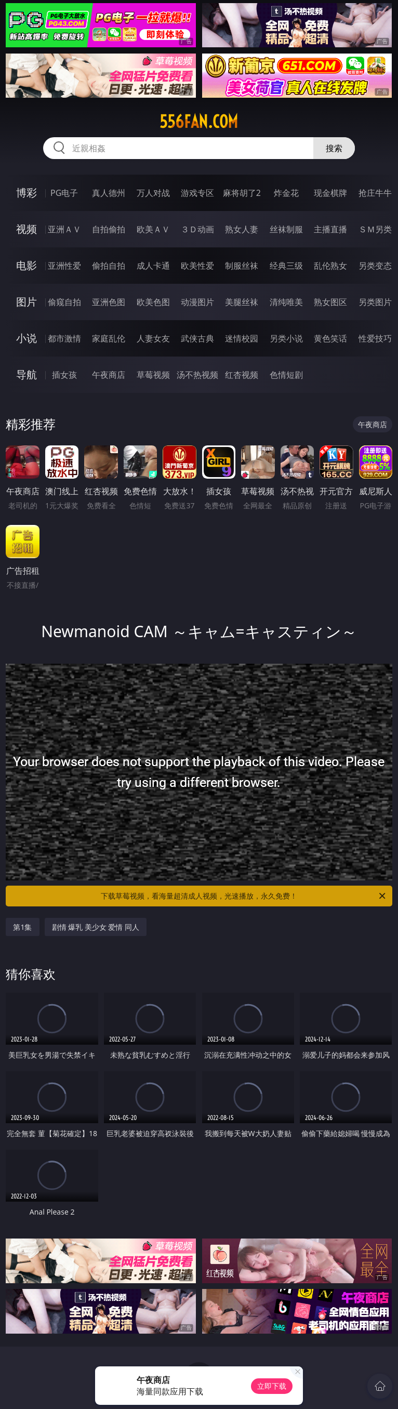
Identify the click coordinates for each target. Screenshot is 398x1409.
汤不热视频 (197, 374)
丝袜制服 (286, 229)
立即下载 (271, 1386)
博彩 (26, 193)
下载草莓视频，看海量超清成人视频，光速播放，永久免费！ (244, 896)
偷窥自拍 (64, 302)
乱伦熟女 (330, 265)
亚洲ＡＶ (64, 229)
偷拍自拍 (108, 265)
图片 (26, 302)
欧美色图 (153, 302)
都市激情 (64, 338)
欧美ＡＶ (153, 229)
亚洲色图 (108, 302)
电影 (26, 265)
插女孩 (64, 374)
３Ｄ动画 (197, 229)
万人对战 (153, 193)
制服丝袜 (241, 265)
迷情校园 (241, 338)
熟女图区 (330, 302)
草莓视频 (153, 374)
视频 (26, 229)
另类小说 (286, 338)
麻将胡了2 (242, 193)
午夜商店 (108, 374)
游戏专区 (197, 193)
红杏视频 (241, 374)
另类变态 (375, 265)
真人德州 (108, 193)
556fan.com (199, 121)
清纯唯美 (286, 302)
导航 (26, 374)
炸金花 (286, 193)
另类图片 (375, 302)
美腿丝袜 (241, 302)
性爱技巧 (375, 338)
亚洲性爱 (64, 265)
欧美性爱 (197, 265)
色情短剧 (286, 374)
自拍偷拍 (108, 229)
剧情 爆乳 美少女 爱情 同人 (96, 927)
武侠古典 (197, 338)
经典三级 (286, 265)
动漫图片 (197, 302)
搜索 (334, 148)
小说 (26, 338)
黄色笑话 (330, 338)
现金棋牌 (330, 193)
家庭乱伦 (108, 338)
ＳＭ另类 (375, 229)
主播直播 (330, 229)
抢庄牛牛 (375, 193)
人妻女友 (153, 338)
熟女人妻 (241, 229)
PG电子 (64, 193)
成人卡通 (153, 265)
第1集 (22, 927)
